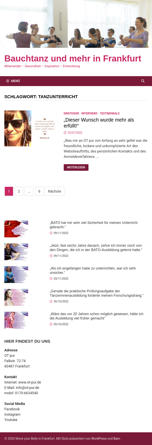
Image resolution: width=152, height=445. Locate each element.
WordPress (99, 438)
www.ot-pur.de (29, 382)
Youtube (10, 420)
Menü (13, 81)
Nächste (54, 191)
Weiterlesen (76, 167)
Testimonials (110, 113)
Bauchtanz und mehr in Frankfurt (72, 58)
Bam (116, 438)
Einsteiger (71, 113)
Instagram (12, 414)
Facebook (12, 409)
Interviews (89, 113)
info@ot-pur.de (27, 388)
